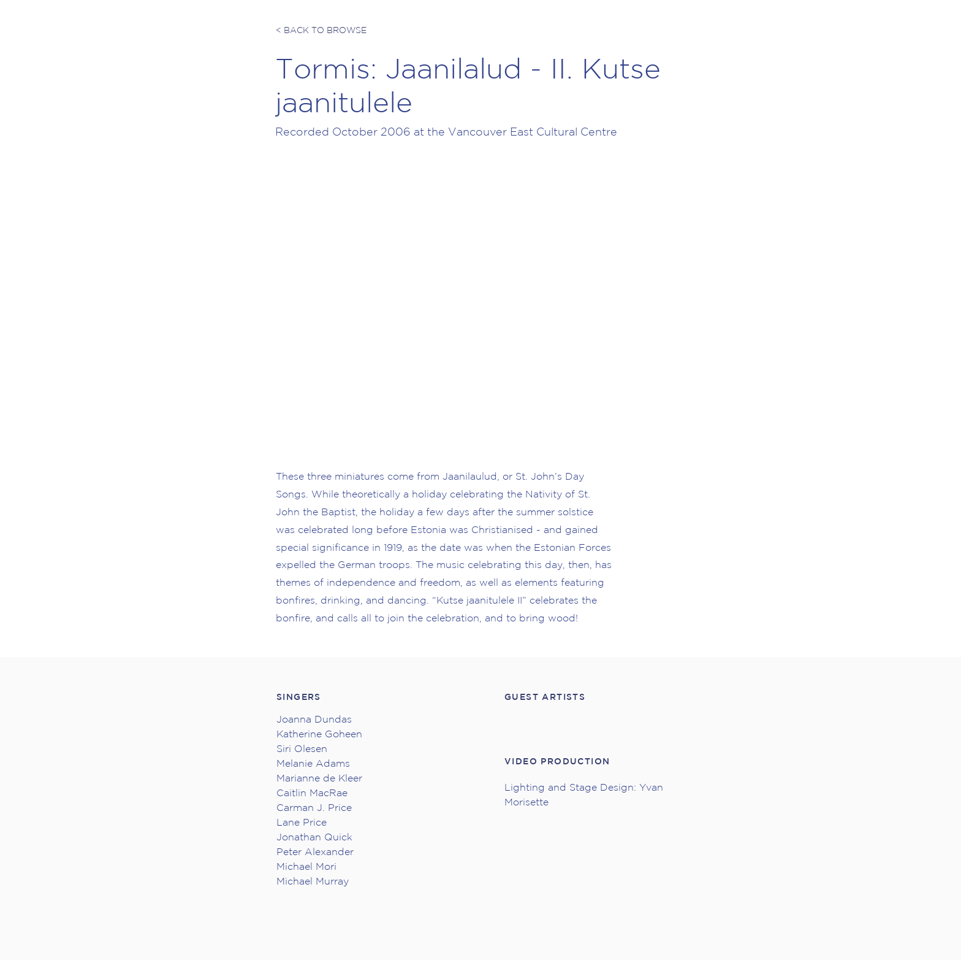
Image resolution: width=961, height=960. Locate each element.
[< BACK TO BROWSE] (322, 30)
